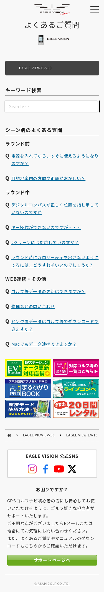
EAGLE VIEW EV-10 (39, 435)
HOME (9, 435)
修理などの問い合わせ (33, 306)
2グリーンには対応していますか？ (45, 242)
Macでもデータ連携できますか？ (44, 344)
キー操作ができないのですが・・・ (46, 227)
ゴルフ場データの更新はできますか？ (48, 291)
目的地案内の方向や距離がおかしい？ (48, 178)
